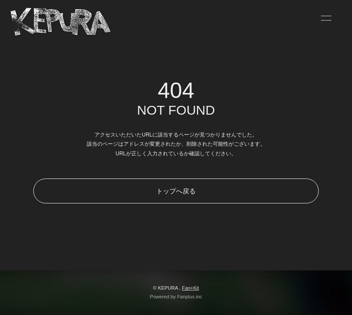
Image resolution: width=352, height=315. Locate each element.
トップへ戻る (176, 191)
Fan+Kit (190, 287)
